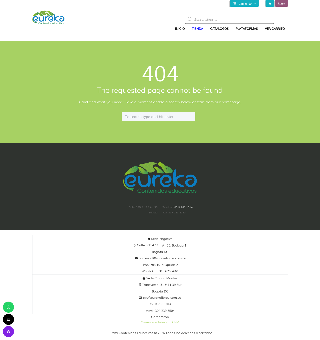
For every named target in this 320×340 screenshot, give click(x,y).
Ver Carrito (275, 28)
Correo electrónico (154, 322)
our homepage (227, 101)
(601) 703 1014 (183, 207)
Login (281, 3)
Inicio (180, 28)
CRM (175, 322)
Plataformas (247, 28)
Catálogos (219, 28)
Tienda (197, 28)
